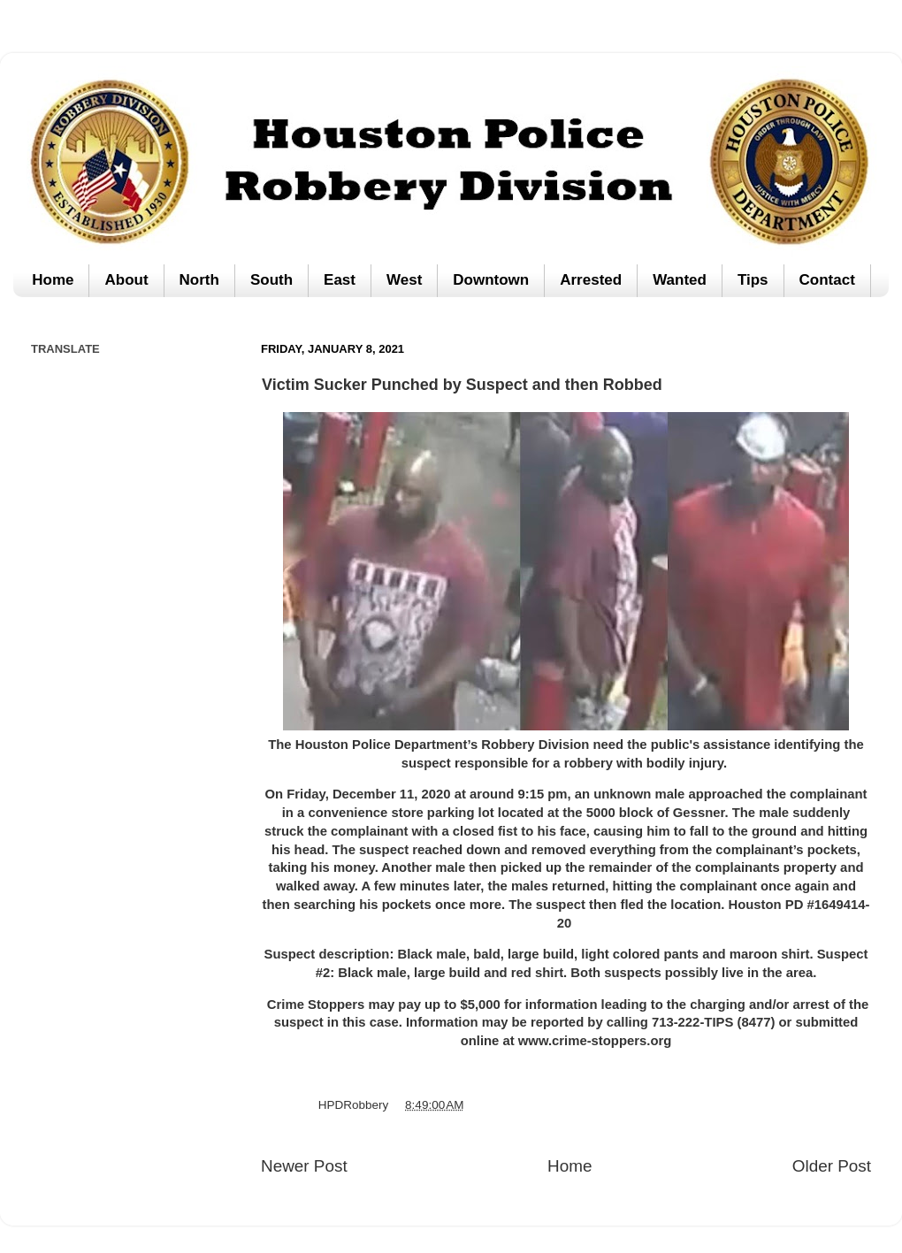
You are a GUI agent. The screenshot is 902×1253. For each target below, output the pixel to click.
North (199, 279)
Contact (827, 279)
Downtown (491, 279)
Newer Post (304, 1166)
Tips (753, 279)
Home (52, 279)
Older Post (831, 1166)
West (404, 279)
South (271, 279)
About (126, 279)
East (339, 279)
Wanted (680, 279)
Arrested (591, 279)
